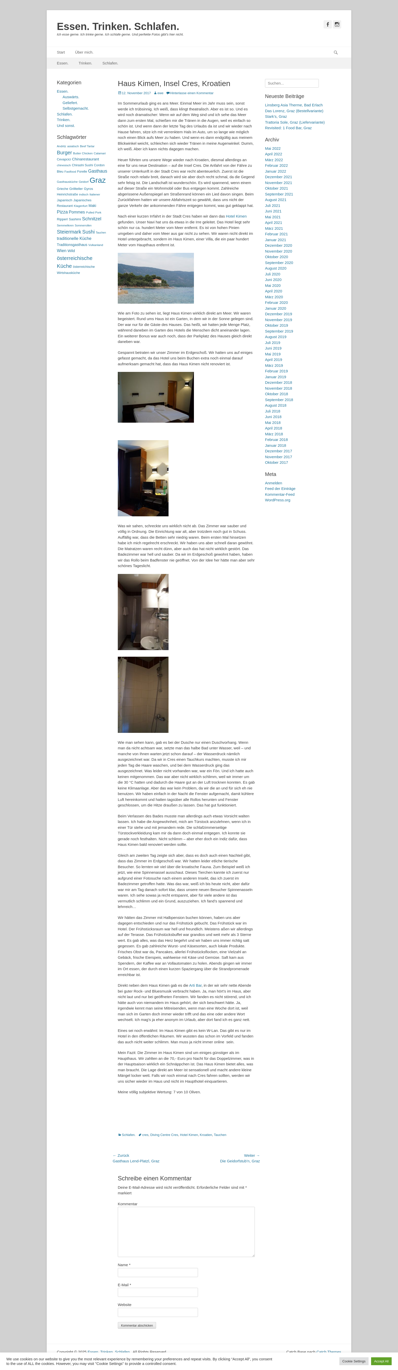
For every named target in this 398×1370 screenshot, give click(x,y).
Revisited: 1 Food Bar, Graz (288, 128)
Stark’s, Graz (276, 116)
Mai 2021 (273, 217)
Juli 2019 (272, 342)
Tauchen (220, 1135)
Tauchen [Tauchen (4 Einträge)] (101, 232)
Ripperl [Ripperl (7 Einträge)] (62, 219)
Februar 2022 (276, 165)
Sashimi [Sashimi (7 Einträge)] (75, 219)
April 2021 (273, 222)
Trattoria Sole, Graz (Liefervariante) (295, 122)
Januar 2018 (275, 445)
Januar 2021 (275, 240)
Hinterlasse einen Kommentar (191, 93)
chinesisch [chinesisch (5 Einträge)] (64, 165)
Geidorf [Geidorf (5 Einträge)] (84, 182)
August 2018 (275, 405)
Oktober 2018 (276, 394)
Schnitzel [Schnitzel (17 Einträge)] (91, 218)
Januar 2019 (275, 377)
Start (61, 52)
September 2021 (279, 194)
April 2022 (273, 154)
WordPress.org (277, 500)
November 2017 (278, 457)
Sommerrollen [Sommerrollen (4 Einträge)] (83, 225)
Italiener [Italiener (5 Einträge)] (94, 194)
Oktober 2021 (276, 188)
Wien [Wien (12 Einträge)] (62, 250)
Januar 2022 (275, 171)
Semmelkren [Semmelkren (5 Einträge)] (65, 225)
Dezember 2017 (278, 451)
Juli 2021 (272, 205)
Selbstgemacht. (76, 108)
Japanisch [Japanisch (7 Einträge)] (64, 200)
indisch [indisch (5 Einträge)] (83, 194)
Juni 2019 (273, 348)
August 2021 (275, 199)
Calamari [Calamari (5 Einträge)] (100, 153)
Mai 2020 (273, 285)
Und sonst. (66, 125)
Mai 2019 (273, 354)
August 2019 (275, 337)
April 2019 (273, 359)
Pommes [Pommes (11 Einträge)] (77, 212)
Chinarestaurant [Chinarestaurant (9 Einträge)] (85, 159)
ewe (160, 93)
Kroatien (206, 1135)
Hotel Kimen (236, 216)
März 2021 (274, 228)
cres (145, 1135)
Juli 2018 (272, 411)
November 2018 (278, 388)
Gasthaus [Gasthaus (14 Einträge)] (97, 171)
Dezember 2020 (278, 245)
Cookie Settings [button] (354, 1361)
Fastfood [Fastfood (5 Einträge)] (70, 171)
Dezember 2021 (278, 177)
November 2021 (278, 182)
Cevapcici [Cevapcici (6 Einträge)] (64, 159)
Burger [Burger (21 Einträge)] (64, 152)
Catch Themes (329, 1352)
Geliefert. (70, 103)
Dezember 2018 (278, 382)
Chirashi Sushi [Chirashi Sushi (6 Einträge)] (82, 165)
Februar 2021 (276, 234)
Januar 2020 (275, 308)
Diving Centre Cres (164, 1135)
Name (124, 1265)
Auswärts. (71, 97)
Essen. (63, 63)
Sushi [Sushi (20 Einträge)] (88, 232)
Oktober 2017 (276, 462)
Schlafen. (111, 63)
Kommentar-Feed (280, 494)
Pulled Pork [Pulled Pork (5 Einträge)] (93, 212)
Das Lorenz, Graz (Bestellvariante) (294, 111)
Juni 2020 (273, 279)
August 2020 (275, 268)
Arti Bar (195, 985)
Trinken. (85, 63)
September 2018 (279, 400)
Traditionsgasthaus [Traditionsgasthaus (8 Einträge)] (72, 245)
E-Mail (124, 1285)
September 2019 (279, 331)
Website (124, 1304)
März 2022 (274, 160)
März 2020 (274, 297)
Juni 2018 (273, 417)
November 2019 (278, 320)
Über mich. (84, 52)
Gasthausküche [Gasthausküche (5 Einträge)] (67, 182)
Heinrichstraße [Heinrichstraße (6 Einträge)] (67, 194)
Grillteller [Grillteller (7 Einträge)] (76, 189)
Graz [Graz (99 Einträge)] (98, 180)
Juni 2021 (273, 211)
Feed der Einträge (280, 488)
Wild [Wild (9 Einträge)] (71, 251)
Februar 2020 (276, 302)
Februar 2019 (276, 371)
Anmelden (273, 483)
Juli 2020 (272, 274)
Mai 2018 (273, 422)
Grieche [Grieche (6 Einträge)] (62, 189)
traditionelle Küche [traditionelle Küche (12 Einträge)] (74, 238)
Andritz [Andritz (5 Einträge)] (61, 146)
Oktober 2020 (276, 257)
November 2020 (278, 251)
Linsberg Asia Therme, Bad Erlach (294, 105)
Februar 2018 (276, 439)
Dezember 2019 (278, 314)
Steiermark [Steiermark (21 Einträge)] (69, 232)
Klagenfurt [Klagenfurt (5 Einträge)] (81, 206)
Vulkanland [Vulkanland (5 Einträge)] (95, 245)
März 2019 (274, 365)
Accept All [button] (381, 1361)
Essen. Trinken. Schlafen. (118, 26)
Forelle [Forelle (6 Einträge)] (82, 171)
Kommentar (128, 1204)
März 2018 (274, 434)
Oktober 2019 (276, 325)
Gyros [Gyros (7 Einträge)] (88, 189)
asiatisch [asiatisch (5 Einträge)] (73, 146)
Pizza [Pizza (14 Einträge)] (62, 211)
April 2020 (273, 291)
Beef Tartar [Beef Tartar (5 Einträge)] (87, 146)
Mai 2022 (273, 148)
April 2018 (273, 428)
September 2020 (279, 262)
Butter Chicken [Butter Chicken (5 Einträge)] (83, 153)
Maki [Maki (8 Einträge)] (92, 206)
